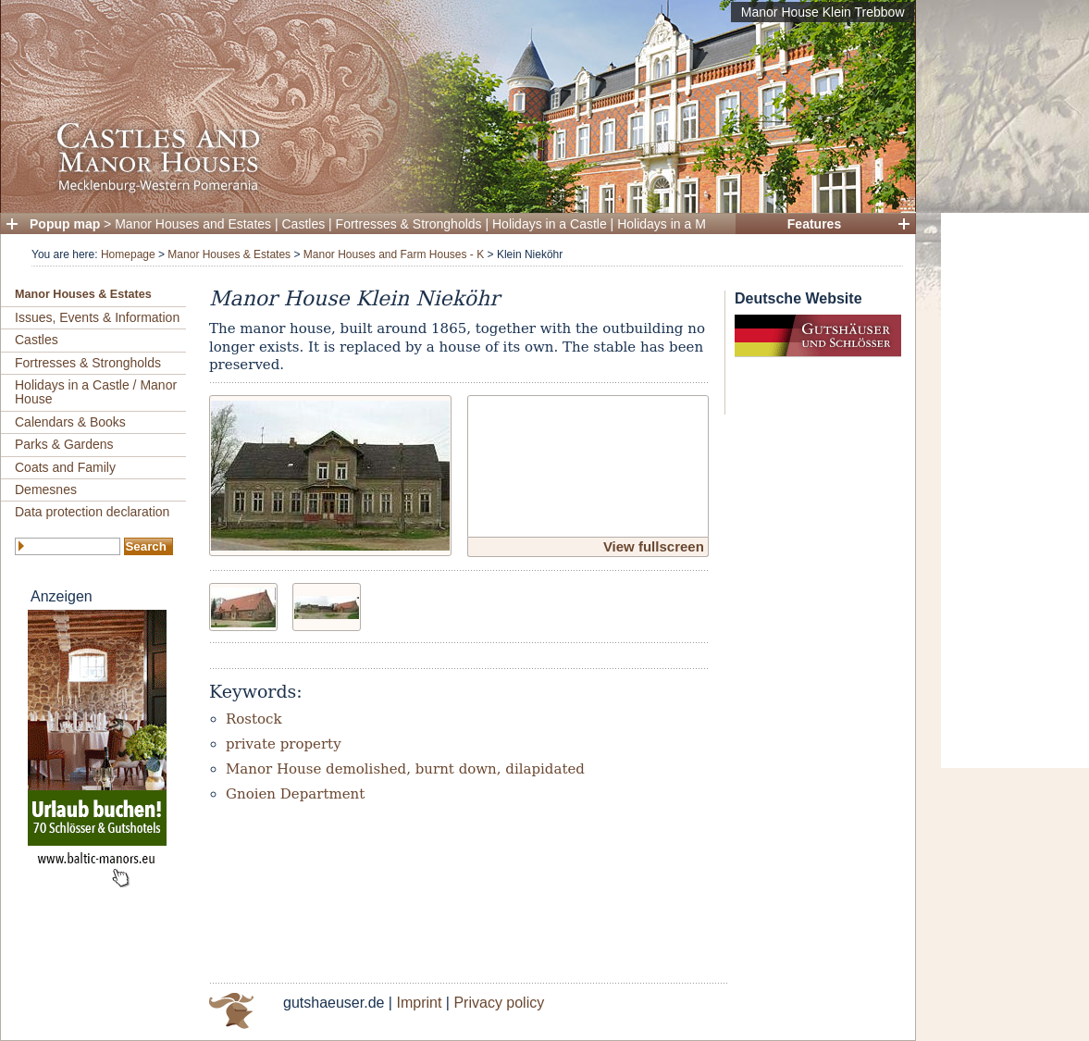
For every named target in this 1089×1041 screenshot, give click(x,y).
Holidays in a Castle (549, 224)
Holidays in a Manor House (695, 224)
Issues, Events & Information (97, 317)
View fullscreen (653, 546)
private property (283, 744)
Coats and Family (65, 467)
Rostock (254, 719)
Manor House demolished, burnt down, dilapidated (405, 769)
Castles (304, 224)
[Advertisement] (1015, 490)
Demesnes (46, 489)
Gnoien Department (295, 794)
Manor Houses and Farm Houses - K (393, 254)
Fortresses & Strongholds (409, 224)
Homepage (128, 254)
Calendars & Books (70, 422)
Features (814, 224)
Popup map (65, 224)
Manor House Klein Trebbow (823, 12)
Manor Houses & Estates (229, 254)
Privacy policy (498, 1002)
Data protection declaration (92, 511)
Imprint (418, 1002)
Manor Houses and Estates (193, 224)
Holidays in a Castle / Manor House (96, 392)
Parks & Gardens (64, 444)
